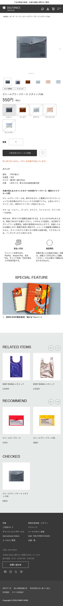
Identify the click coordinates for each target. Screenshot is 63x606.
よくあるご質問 (9, 540)
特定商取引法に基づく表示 (40, 588)
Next (59, 48)
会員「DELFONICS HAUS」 (39, 536)
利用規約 (6, 592)
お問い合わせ (15, 565)
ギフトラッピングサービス (13, 532)
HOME (5, 16)
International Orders (11, 536)
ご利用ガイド (8, 527)
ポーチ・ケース (15, 16)
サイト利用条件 (18, 592)
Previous (3, 48)
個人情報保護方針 (20, 588)
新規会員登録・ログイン (38, 523)
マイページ (32, 527)
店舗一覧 (31, 540)
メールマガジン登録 (36, 532)
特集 (4, 523)
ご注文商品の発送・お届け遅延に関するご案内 (31, 2)
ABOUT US (7, 588)
